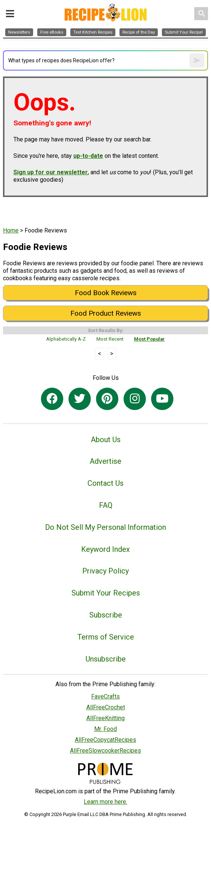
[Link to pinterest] (107, 399)
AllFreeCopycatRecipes (105, 739)
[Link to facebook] (52, 399)
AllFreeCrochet (105, 707)
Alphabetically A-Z (66, 339)
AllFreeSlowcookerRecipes (105, 750)
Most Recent (110, 339)
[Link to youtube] (162, 399)
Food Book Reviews (106, 292)
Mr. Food (105, 728)
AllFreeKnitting (105, 718)
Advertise (105, 461)
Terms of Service (105, 636)
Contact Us (105, 483)
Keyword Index (105, 549)
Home (11, 230)
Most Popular (149, 339)
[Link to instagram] (135, 399)
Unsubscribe (106, 658)
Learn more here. (105, 801)
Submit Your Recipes (105, 592)
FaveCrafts (105, 696)
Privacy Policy (105, 570)
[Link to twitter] (79, 399)
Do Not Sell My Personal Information (105, 527)
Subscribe (105, 614)
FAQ (105, 505)
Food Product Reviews (105, 313)
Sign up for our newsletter (50, 172)
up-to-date (88, 155)
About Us (106, 439)
